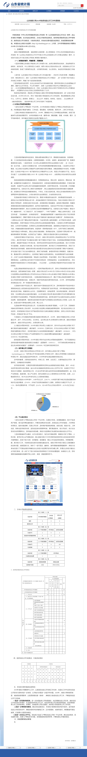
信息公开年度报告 (25, 13)
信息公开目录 (18, 13)
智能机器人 (70, 3)
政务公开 (35, 11)
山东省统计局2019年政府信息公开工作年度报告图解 (23, 30)
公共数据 (48, 11)
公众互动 (76, 11)
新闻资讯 (21, 11)
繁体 (61, 3)
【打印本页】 (67, 740)
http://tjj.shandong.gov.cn (41, 43)
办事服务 (62, 11)
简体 (58, 3)
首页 (9, 11)
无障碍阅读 (64, 3)
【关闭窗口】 (73, 740)
